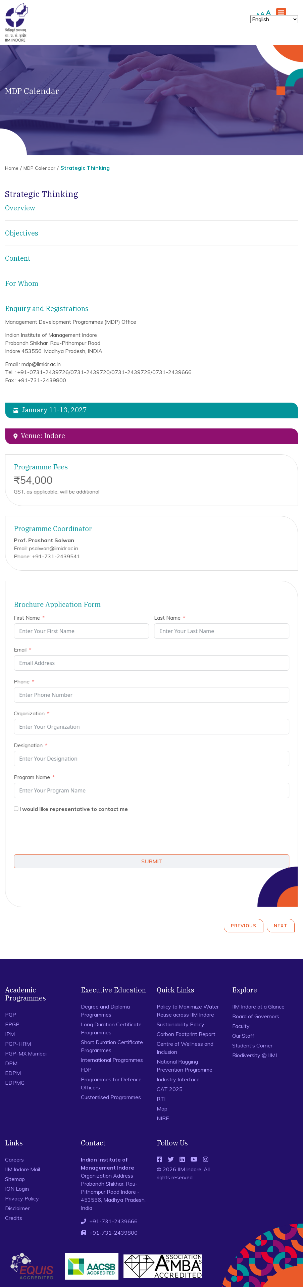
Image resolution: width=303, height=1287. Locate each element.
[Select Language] (274, 19)
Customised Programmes (111, 1097)
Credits (13, 1218)
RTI (161, 1098)
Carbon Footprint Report (186, 1034)
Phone (24, 681)
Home (11, 168)
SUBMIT (153, 861)
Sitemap (15, 1179)
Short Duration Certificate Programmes (112, 1046)
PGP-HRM (18, 1043)
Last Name (169, 617)
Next (281, 925)
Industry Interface (178, 1079)
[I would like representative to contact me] (18, 809)
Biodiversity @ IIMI (254, 1055)
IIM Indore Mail (22, 1169)
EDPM (13, 1073)
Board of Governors (255, 1016)
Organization (31, 713)
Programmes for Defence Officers (111, 1083)
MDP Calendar (39, 168)
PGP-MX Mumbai (26, 1053)
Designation (30, 745)
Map (162, 1108)
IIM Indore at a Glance (258, 1006)
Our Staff (243, 1035)
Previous (243, 925)
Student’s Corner (252, 1045)
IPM (10, 1034)
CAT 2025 (170, 1089)
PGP (10, 1014)
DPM (11, 1063)
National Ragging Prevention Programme (184, 1065)
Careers (14, 1159)
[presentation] (67, 834)
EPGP (12, 1024)
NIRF (163, 1118)
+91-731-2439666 (113, 1221)
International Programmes (112, 1060)
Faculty (241, 1026)
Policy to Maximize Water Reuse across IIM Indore (188, 1010)
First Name (29, 617)
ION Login (17, 1188)
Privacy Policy (22, 1198)
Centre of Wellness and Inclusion (185, 1047)
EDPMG (14, 1082)
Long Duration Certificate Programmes (111, 1028)
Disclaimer (17, 1208)
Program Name (34, 777)
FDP (86, 1069)
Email (22, 649)
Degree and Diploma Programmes (105, 1010)
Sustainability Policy (180, 1024)
